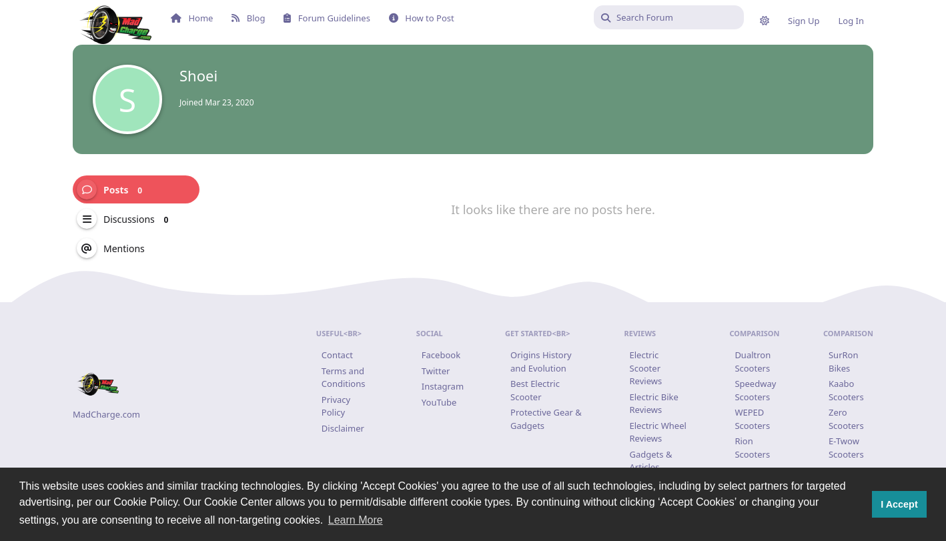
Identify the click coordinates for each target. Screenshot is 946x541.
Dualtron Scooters (753, 361)
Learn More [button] (355, 520)
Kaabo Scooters (846, 390)
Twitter (436, 371)
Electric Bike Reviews (654, 403)
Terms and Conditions (344, 377)
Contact (337, 355)
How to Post (421, 18)
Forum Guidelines (327, 18)
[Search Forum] (669, 17)
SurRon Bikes (844, 361)
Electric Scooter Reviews (646, 368)
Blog (248, 18)
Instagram (443, 386)
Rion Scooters (752, 447)
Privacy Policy (336, 406)
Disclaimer (343, 428)
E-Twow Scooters (846, 447)
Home (192, 18)
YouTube (439, 402)
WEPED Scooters (752, 419)
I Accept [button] (899, 504)
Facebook (441, 355)
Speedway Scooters (755, 390)
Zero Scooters (846, 419)
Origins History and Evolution (541, 361)
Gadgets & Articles (651, 461)
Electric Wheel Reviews (658, 432)
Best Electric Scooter (535, 390)
